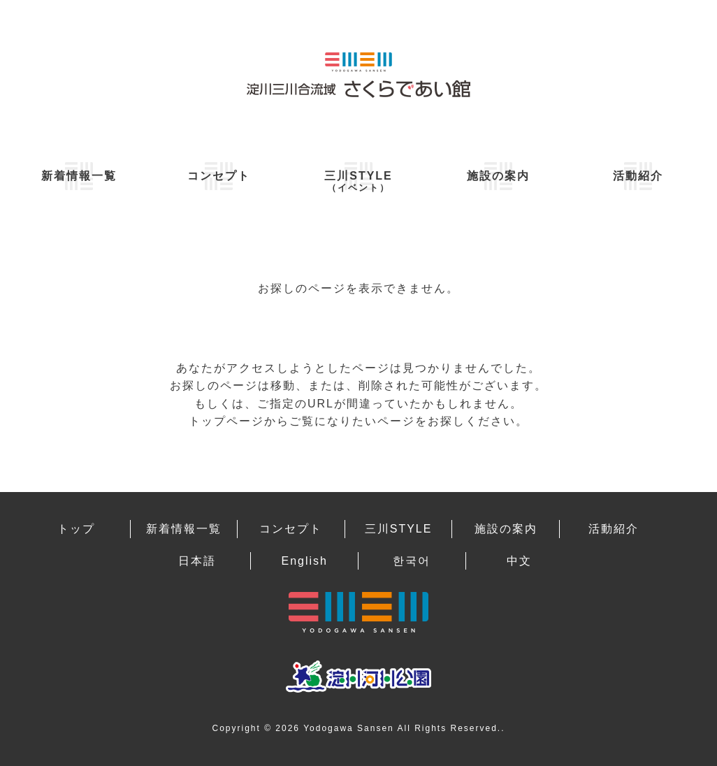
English (304, 561)
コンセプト (218, 176)
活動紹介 (638, 176)
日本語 (197, 561)
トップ (76, 529)
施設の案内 (498, 176)
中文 (519, 561)
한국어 (411, 561)
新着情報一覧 (79, 176)
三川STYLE (358, 181)
